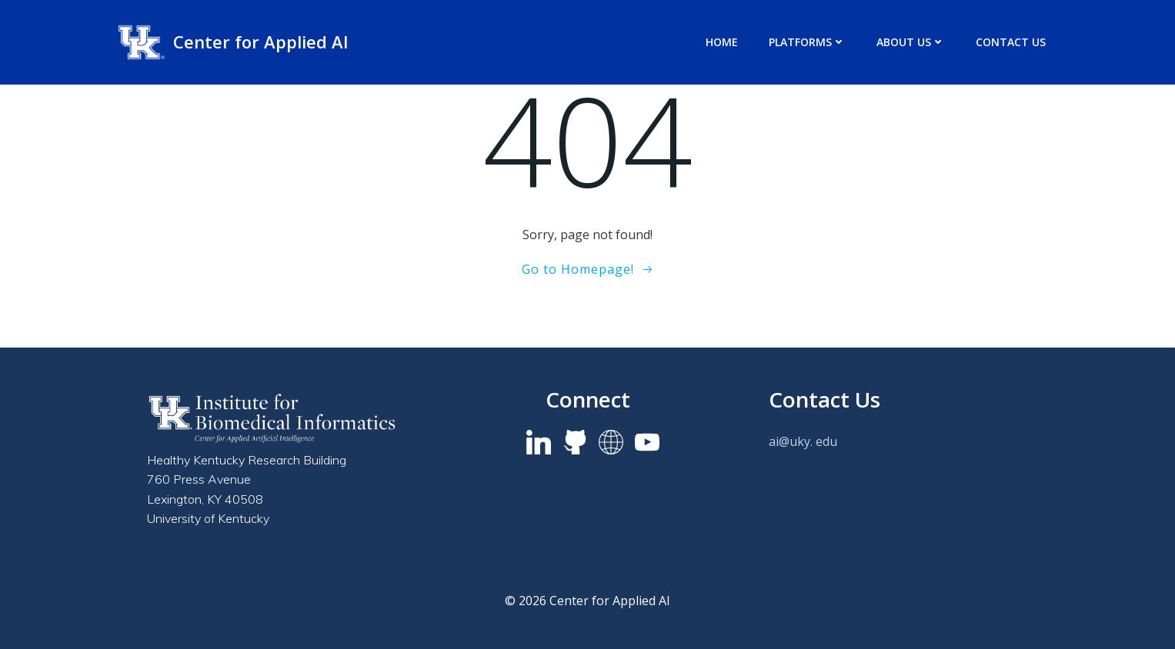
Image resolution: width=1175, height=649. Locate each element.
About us (910, 42)
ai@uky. (791, 441)
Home (722, 42)
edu (826, 441)
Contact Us (1011, 42)
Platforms (807, 42)
